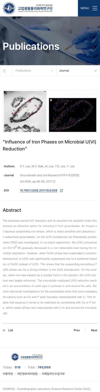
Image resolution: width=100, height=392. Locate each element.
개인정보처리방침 (27, 374)
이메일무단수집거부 (53, 374)
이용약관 (8, 374)
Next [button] (94, 330)
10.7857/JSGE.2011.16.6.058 (38, 190)
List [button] (8, 330)
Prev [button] (77, 330)
